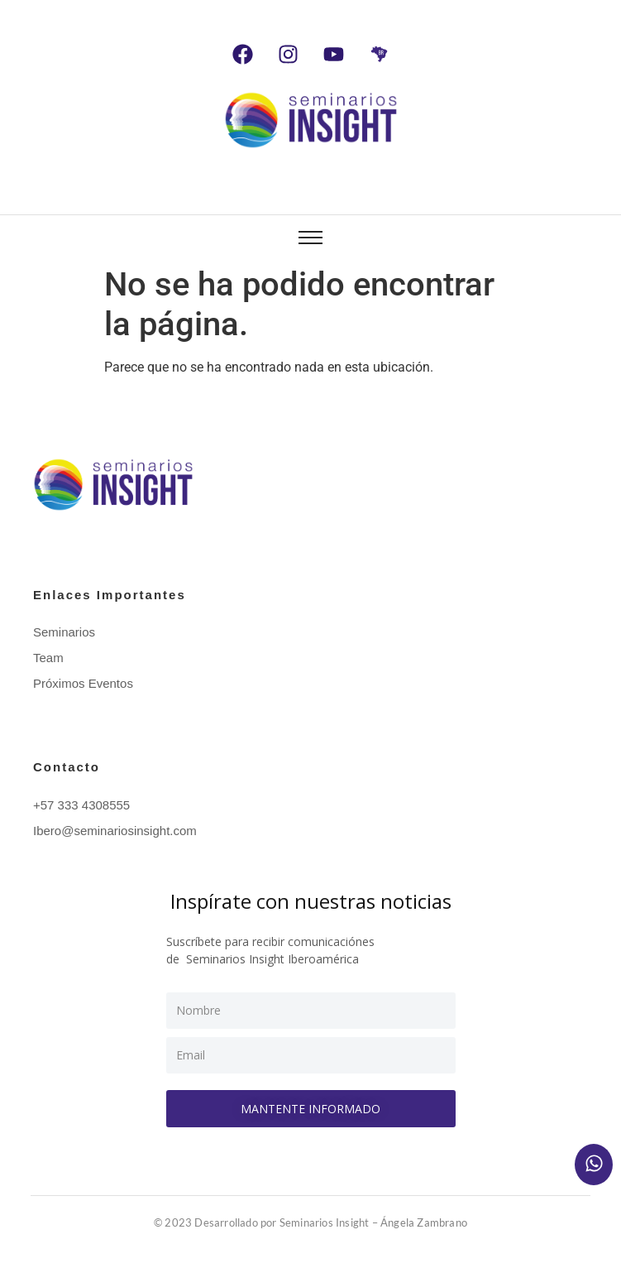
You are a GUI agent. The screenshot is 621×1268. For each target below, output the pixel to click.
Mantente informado (310, 1109)
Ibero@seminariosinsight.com (115, 831)
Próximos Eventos (83, 683)
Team (48, 658)
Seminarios (64, 632)
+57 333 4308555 (81, 805)
